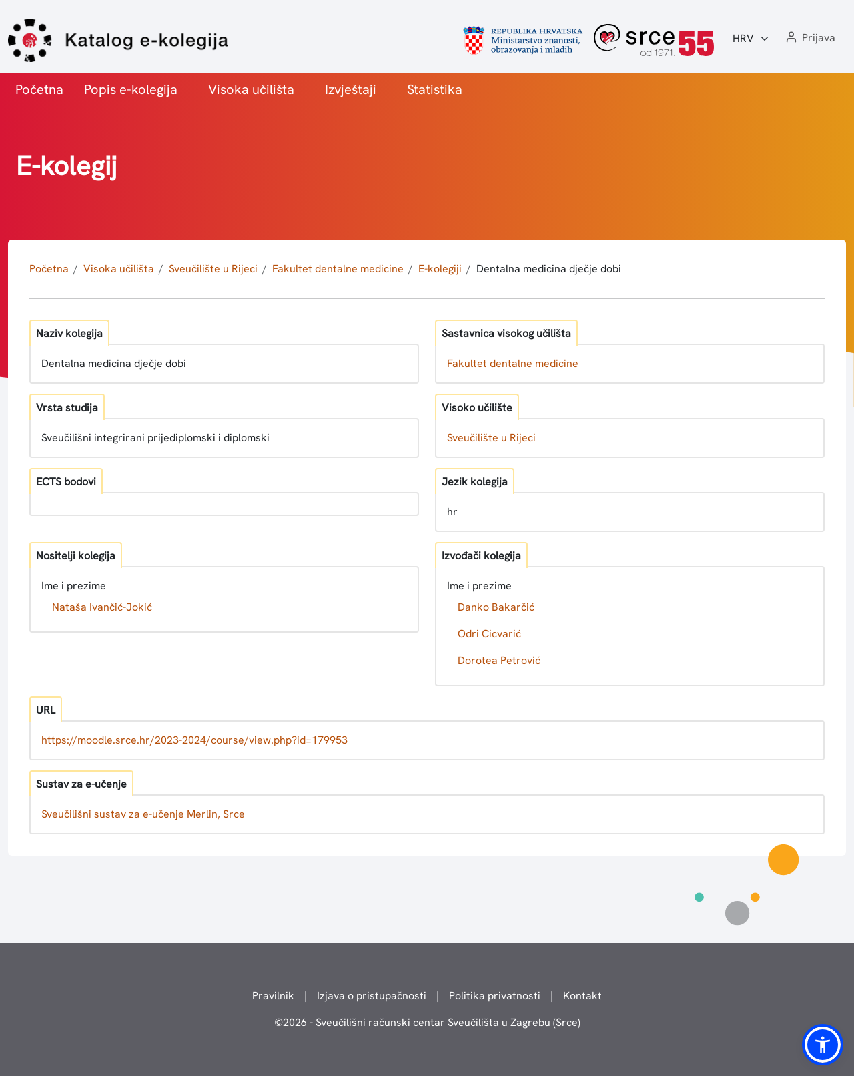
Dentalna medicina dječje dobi (548, 269)
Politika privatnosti (494, 996)
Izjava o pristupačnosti (371, 996)
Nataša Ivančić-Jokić (102, 607)
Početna (39, 89)
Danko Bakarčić (496, 607)
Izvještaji (350, 89)
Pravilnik (273, 996)
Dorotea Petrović (499, 660)
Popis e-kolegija (130, 89)
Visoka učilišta (251, 89)
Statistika (434, 89)
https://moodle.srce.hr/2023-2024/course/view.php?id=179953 (194, 740)
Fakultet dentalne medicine (338, 269)
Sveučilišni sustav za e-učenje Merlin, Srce (143, 814)
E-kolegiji (440, 269)
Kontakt (582, 996)
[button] (809, 38)
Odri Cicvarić (489, 634)
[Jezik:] (751, 39)
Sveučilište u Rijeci (213, 269)
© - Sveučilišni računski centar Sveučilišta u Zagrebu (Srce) (427, 1022)
